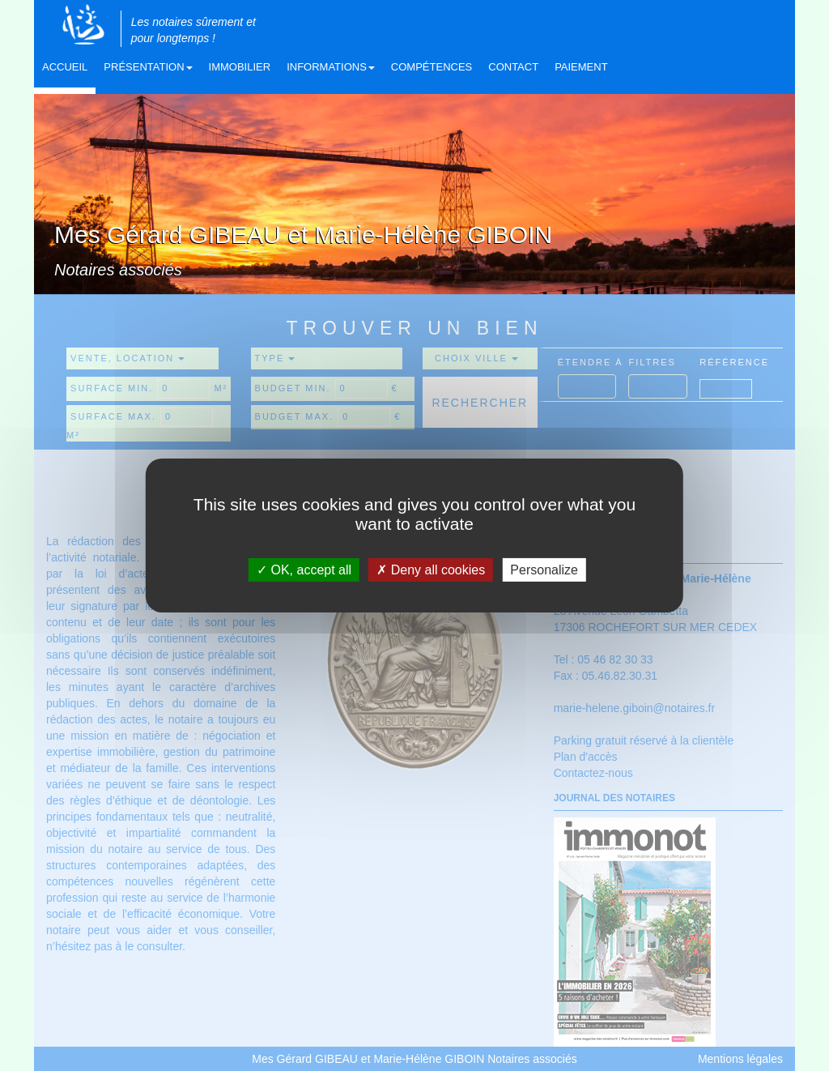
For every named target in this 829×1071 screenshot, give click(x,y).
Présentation (148, 67)
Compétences (431, 67)
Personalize (544, 570)
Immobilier (240, 67)
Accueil (64, 67)
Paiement (581, 67)
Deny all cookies (430, 570)
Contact (513, 67)
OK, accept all (304, 570)
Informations (331, 67)
